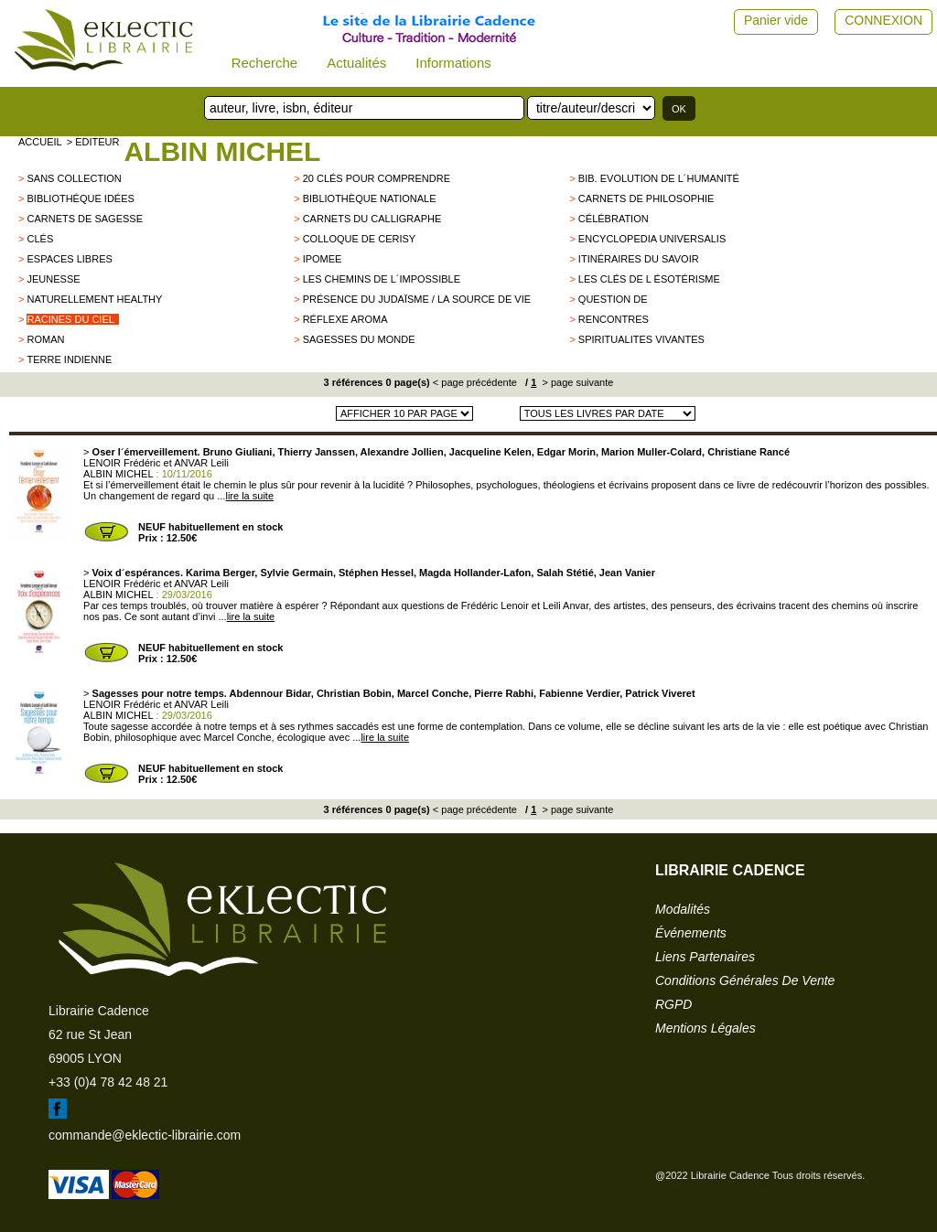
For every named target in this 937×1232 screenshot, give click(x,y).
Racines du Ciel (70, 319)
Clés (40, 238)
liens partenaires (705, 956)
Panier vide (776, 20)
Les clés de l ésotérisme (649, 278)
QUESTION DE (613, 299)
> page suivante (576, 382)
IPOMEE (322, 258)
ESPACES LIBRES (69, 258)
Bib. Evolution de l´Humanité (658, 178)
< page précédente (475, 382)
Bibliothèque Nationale (369, 198)
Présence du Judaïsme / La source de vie (417, 299)
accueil (40, 141)
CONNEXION (883, 20)
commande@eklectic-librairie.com (144, 1135)
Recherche (265, 62)
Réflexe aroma (345, 319)
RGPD (673, 1004)
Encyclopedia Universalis (652, 238)
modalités (682, 909)
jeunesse (53, 278)
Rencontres (613, 319)
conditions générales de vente (745, 980)
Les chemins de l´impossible (381, 278)
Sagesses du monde (359, 339)
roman (45, 339)
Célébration (613, 218)
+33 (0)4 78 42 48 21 (107, 1082)
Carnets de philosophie (646, 198)
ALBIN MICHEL (222, 151)
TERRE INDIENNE (69, 359)
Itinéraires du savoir (638, 258)
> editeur (93, 141)
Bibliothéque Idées (80, 198)
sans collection (74, 178)
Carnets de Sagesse (85, 218)
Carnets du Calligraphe (372, 218)
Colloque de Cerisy (359, 238)
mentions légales (705, 1028)
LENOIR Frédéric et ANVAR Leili (156, 462)
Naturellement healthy (94, 299)
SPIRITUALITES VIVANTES (641, 339)
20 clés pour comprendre (376, 178)
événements (691, 933)
